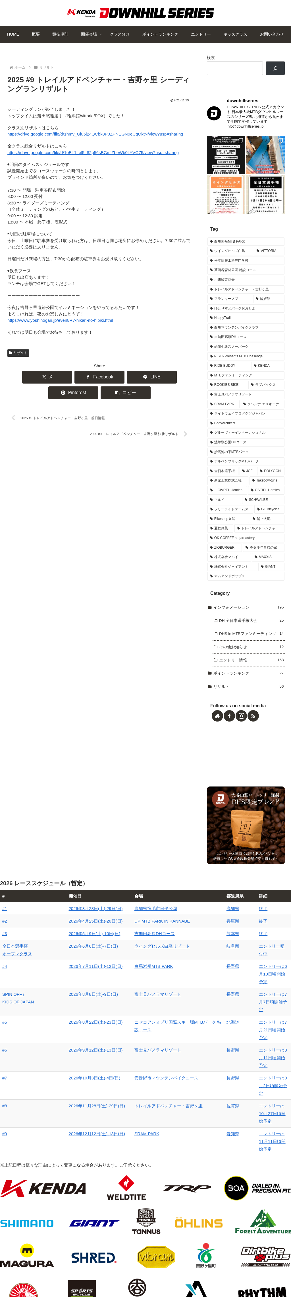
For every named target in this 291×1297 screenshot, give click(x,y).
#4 (4, 982)
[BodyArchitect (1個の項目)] (245, 432)
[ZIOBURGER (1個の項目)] (224, 556)
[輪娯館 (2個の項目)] (268, 308)
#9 (4, 1088)
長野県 (210, 982)
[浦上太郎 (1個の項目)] (267, 528)
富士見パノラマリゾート (121, 995)
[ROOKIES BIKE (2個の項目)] (227, 394)
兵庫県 (210, 937)
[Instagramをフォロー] (241, 724)
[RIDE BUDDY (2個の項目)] (228, 375)
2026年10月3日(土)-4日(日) (64, 1056)
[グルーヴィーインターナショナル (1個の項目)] (245, 442)
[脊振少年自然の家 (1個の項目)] (263, 556)
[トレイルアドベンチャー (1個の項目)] (259, 537)
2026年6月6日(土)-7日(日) (62, 962)
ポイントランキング (153, 1279)
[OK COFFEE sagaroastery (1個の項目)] (245, 547)
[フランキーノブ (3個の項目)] (229, 308)
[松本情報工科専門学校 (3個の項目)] (245, 269)
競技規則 (74, 1279)
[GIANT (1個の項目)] (271, 575)
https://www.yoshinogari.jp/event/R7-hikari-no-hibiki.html (60, 320)
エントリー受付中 (242, 962)
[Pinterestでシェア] (136, 377)
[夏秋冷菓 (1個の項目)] (220, 537)
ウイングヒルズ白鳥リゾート (125, 962)
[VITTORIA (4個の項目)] (269, 260)
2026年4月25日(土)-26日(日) (65, 937)
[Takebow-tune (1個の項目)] (267, 489)
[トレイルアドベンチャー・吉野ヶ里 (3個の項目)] (245, 298)
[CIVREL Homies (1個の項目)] (266, 499)
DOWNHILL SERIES (231, 89)
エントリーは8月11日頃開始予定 (256, 1043)
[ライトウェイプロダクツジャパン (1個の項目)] (245, 423)
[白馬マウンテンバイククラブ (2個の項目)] (245, 336)
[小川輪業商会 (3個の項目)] (245, 288)
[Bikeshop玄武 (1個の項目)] (228, 528)
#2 (4, 937)
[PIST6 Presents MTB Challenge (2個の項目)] (245, 365)
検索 (211, 58)
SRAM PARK (110, 1088)
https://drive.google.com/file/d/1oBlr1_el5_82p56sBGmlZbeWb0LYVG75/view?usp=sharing (93, 152)
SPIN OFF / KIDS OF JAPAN (13, 1003)
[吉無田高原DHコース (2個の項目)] (245, 346)
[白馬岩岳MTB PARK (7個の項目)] (245, 250)
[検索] (275, 68)
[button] (174, 377)
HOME (40, 1279)
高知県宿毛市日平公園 (119, 925)
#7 (4, 1056)
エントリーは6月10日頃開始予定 (256, 982)
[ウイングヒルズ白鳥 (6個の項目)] (230, 260)
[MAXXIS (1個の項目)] (268, 566)
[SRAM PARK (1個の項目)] (223, 413)
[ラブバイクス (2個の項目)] (266, 394)
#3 (4, 950)
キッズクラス (215, 1279)
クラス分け (120, 1279)
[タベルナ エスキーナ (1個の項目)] (262, 413)
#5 (4, 1023)
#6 (4, 1043)
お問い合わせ (245, 1279)
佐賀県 (210, 1068)
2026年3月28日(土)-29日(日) (65, 925)
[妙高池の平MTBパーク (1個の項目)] (245, 461)
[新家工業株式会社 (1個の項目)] (227, 489)
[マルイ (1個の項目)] (224, 509)
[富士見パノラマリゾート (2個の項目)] (245, 403)
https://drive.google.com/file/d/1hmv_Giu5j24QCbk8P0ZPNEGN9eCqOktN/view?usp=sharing (95, 134)
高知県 (210, 925)
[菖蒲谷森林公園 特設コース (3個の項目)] (245, 279)
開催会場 (96, 1279)
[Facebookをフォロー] (229, 724)
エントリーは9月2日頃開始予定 (255, 1056)
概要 (56, 1279)
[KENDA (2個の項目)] (267, 375)
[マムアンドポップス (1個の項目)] (245, 585)
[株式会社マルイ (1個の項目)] (229, 566)
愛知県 (210, 1088)
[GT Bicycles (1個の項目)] (269, 518)
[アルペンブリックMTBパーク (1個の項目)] (245, 470)
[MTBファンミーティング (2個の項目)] (245, 384)
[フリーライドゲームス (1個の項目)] (230, 518)
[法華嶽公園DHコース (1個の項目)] (245, 451)
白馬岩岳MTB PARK (117, 982)
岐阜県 (210, 962)
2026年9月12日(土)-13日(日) (65, 1043)
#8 (4, 1068)
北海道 (210, 1023)
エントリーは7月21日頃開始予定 (256, 1023)
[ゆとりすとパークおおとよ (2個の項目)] (245, 317)
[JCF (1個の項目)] (248, 480)
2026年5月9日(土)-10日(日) (64, 950)
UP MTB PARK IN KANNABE (125, 937)
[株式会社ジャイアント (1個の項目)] (232, 575)
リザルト (18, 353)
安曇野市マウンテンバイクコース (130, 1056)
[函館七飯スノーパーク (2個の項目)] (245, 356)
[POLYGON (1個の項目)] (270, 480)
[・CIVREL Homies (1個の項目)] (227, 499)
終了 (229, 925)
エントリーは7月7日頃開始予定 (255, 995)
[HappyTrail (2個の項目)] (245, 327)
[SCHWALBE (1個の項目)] (263, 509)
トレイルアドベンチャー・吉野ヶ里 (132, 1068)
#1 (4, 925)
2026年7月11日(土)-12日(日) (65, 982)
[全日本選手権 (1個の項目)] (222, 480)
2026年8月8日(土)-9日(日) (62, 995)
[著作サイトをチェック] (217, 724)
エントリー (187, 1279)
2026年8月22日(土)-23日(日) (65, 1023)
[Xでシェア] (24, 377)
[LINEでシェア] (99, 377)
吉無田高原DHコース (118, 950)
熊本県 (210, 950)
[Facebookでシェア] (62, 377)
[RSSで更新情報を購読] (253, 724)
